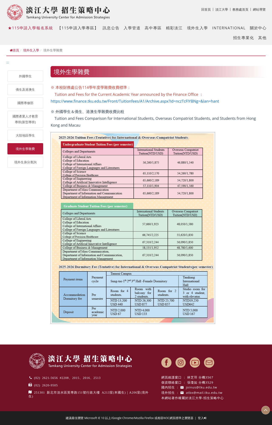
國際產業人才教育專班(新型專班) (25, 119)
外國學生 (25, 76)
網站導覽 (259, 9)
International (229, 27)
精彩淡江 (174, 27)
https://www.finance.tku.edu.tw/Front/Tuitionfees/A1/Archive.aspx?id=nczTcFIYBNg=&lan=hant (135, 101)
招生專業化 (243, 37)
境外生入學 (197, 27)
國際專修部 (25, 103)
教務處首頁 (241, 9)
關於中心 (258, 27)
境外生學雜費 (25, 149)
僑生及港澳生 (25, 89)
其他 (262, 37)
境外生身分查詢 (25, 162)
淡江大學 (222, 9)
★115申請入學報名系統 (30, 27)
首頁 (14, 50)
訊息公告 (111, 27)
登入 (202, 418)
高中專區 (153, 27)
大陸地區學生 (25, 135)
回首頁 (207, 9)
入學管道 (132, 27)
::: (7, 62)
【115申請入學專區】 (78, 27)
